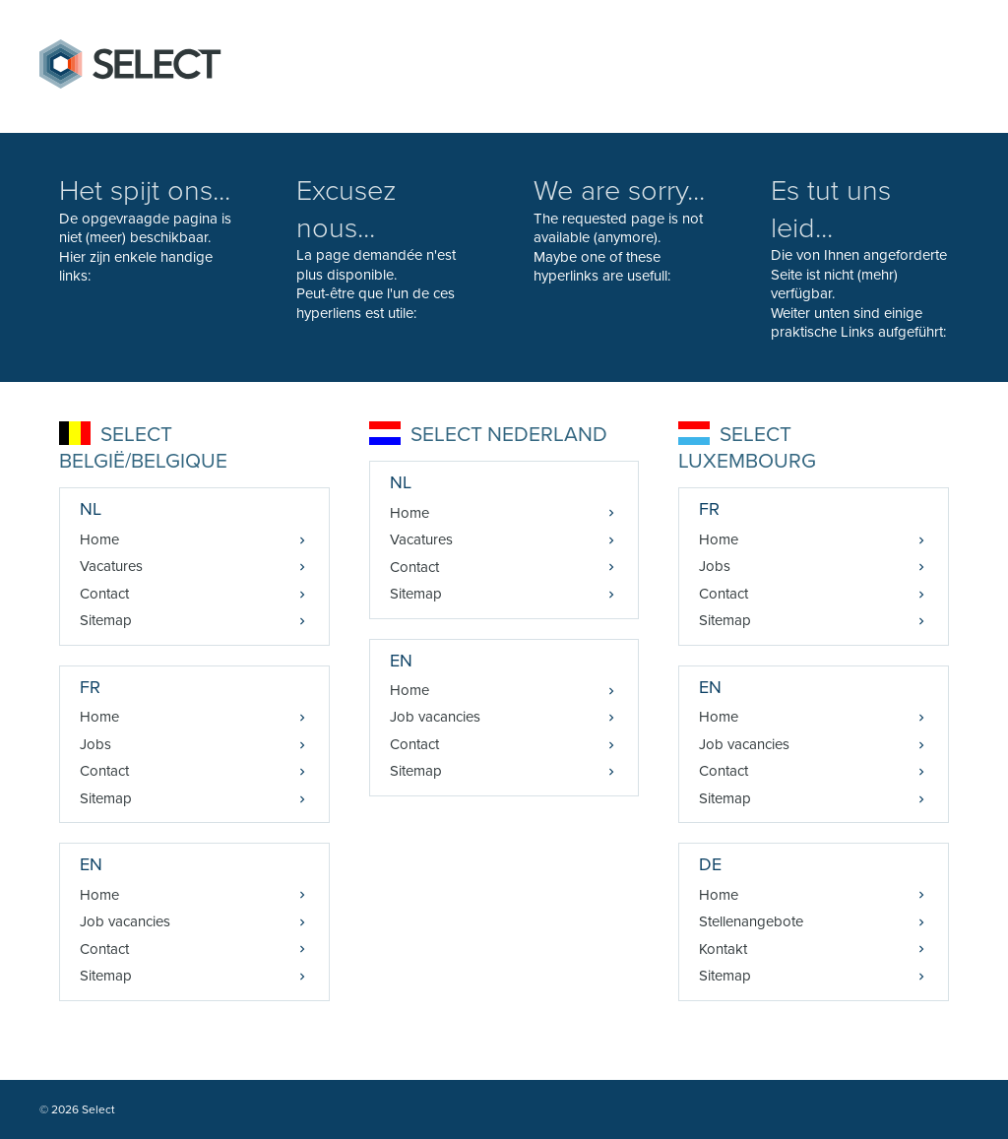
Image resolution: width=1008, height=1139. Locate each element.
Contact (104, 593)
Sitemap (106, 620)
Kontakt (723, 949)
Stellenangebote (751, 921)
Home (99, 539)
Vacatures (111, 566)
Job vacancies (125, 921)
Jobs (95, 744)
